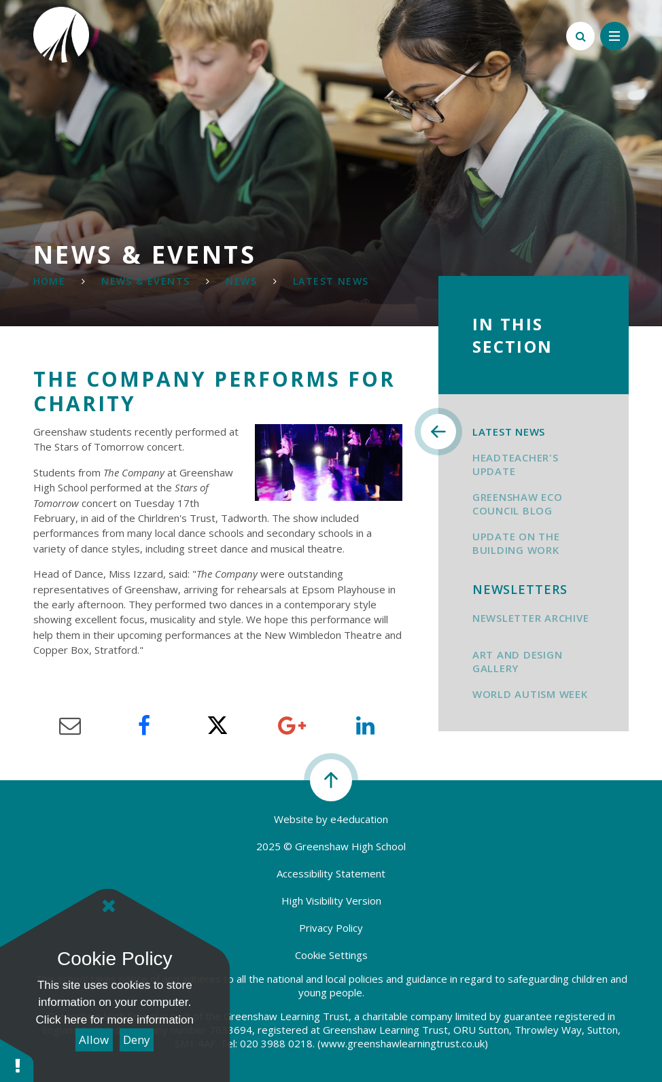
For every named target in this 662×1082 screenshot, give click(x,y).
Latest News (330, 281)
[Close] (109, 906)
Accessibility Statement (331, 873)
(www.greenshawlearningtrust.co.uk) (401, 1043)
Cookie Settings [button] (331, 955)
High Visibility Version (331, 900)
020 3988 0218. (277, 1043)
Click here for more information (115, 1019)
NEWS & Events (145, 281)
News (241, 281)
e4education (359, 819)
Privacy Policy (331, 928)
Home (49, 281)
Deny (136, 1039)
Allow (94, 1039)
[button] (17, 1060)
